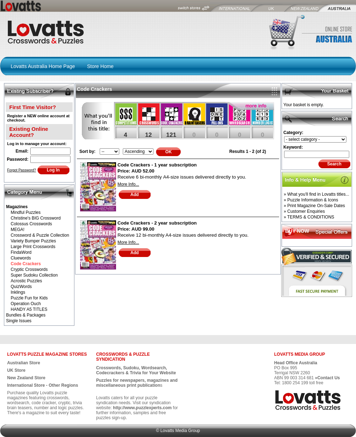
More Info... (128, 184)
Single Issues (18, 320)
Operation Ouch (26, 303)
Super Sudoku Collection (34, 275)
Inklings (18, 292)
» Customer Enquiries (304, 211)
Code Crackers (26, 263)
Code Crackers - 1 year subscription (157, 165)
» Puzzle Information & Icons (311, 199)
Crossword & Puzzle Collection (40, 235)
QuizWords (21, 286)
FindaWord (21, 252)
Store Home (100, 66)
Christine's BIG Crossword (36, 218)
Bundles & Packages (26, 315)
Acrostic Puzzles (26, 280)
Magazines (17, 206)
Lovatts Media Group (180, 430)
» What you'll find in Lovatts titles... (316, 194)
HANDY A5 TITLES (29, 309)
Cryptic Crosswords (29, 269)
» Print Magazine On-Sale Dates (314, 205)
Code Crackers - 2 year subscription (157, 223)
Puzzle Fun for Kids (29, 297)
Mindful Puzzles (26, 212)
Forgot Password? (21, 170)
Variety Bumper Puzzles (33, 240)
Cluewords (21, 258)
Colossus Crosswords (31, 223)
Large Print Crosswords (33, 246)
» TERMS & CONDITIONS (309, 217)
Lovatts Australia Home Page (43, 66)
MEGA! (18, 229)
